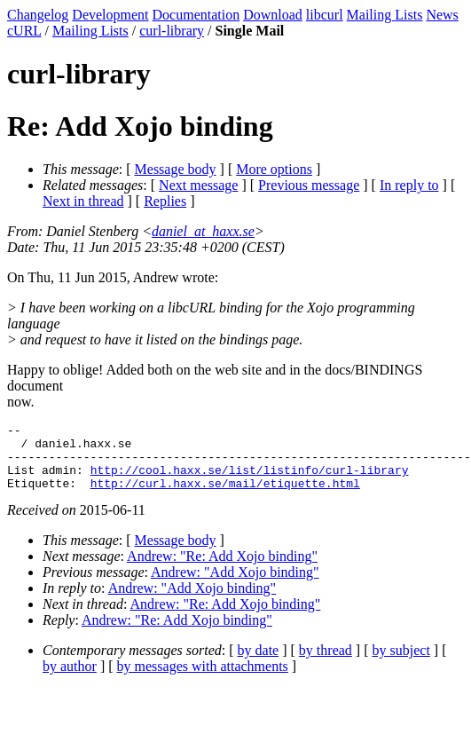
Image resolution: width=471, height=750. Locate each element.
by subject (401, 663)
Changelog (37, 14)
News (442, 14)
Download (272, 14)
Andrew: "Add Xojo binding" (235, 585)
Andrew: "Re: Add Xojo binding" (222, 569)
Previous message (308, 185)
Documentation (196, 14)
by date (258, 663)
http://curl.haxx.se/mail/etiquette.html (225, 496)
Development (110, 14)
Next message (198, 185)
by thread (325, 663)
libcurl (324, 14)
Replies (165, 201)
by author (70, 679)
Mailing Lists (385, 14)
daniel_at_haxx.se (203, 231)
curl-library (171, 30)
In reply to (409, 185)
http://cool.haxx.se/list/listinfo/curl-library (249, 480)
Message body (175, 169)
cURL (24, 30)
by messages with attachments (202, 679)
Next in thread (83, 201)
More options (274, 169)
